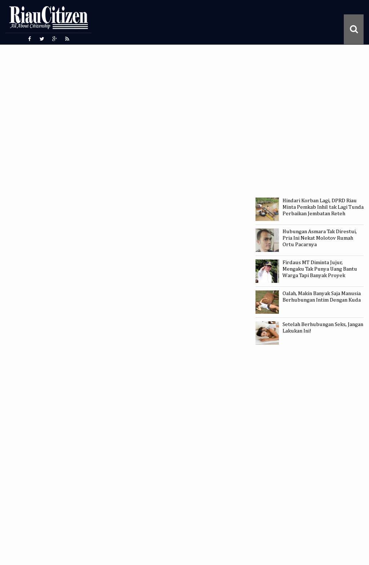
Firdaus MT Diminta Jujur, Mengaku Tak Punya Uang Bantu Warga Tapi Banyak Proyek (320, 269)
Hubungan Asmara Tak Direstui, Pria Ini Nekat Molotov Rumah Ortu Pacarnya (320, 238)
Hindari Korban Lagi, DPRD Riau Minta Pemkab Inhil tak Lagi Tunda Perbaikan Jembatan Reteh (323, 207)
